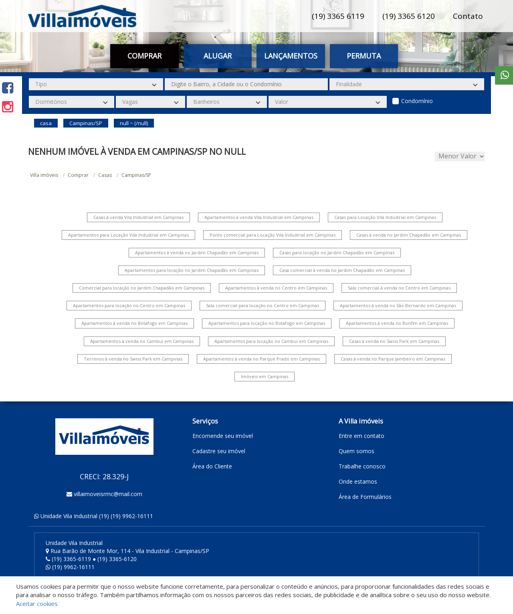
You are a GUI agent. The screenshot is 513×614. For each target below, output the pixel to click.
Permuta (364, 56)
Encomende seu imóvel (222, 436)
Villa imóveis (44, 175)
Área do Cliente (212, 466)
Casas (105, 175)
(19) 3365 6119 (338, 16)
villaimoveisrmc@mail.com (108, 494)
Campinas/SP (136, 175)
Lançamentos (290, 56)
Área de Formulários (365, 497)
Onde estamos (358, 481)
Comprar (144, 56)
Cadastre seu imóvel (218, 451)
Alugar (218, 56)
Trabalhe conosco (362, 466)
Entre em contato (361, 436)
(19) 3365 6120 (408, 16)
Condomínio (417, 100)
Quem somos (356, 451)
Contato (468, 16)
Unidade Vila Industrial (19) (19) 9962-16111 (96, 516)
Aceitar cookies (37, 604)
